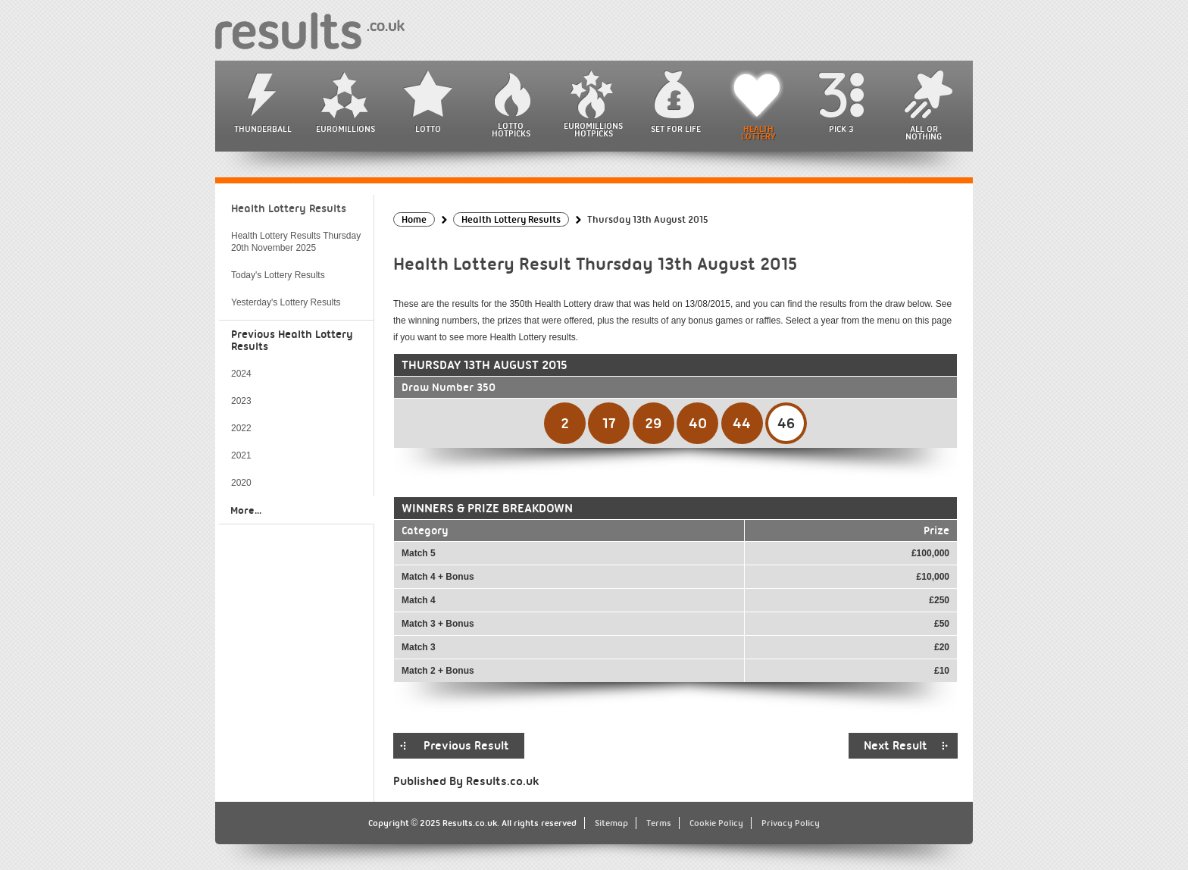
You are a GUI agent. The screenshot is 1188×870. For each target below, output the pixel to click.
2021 (241, 455)
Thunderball (263, 129)
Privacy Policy (790, 823)
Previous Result (466, 746)
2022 (241, 428)
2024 (241, 373)
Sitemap (611, 823)
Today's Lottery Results (278, 275)
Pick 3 (841, 129)
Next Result (895, 746)
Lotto (428, 129)
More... (245, 510)
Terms (658, 823)
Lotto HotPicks (511, 129)
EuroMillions (345, 129)
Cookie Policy (716, 823)
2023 (241, 401)
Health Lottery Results (288, 208)
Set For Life (676, 129)
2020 (241, 482)
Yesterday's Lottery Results (286, 302)
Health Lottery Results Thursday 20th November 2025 (296, 241)
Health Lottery (758, 133)
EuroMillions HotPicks (593, 129)
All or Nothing (923, 133)
